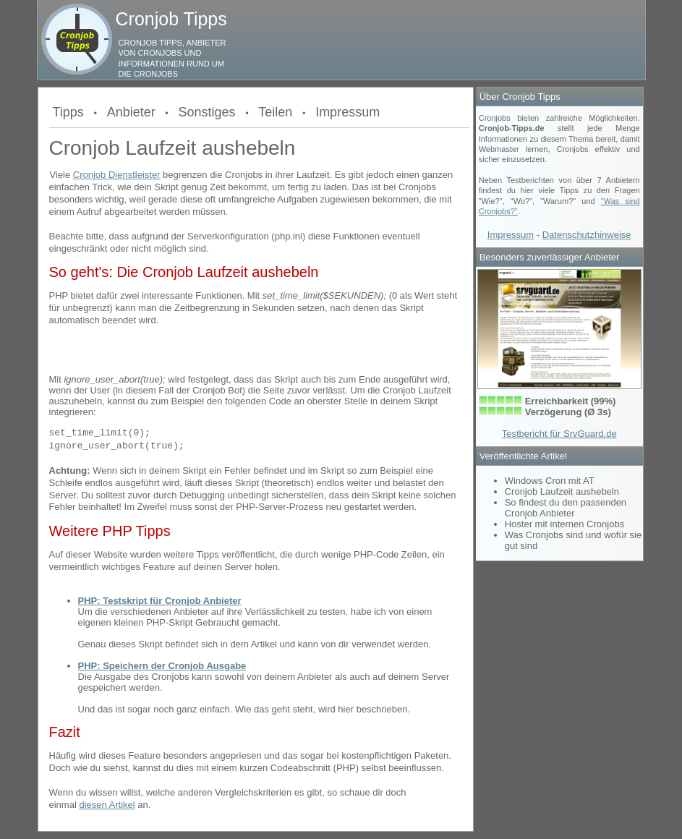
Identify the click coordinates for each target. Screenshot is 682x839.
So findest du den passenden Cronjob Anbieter (565, 508)
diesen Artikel (107, 804)
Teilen (275, 112)
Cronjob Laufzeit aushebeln (562, 491)
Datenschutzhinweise (586, 234)
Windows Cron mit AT (549, 480)
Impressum (347, 112)
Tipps (68, 112)
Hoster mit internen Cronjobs (564, 524)
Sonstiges (206, 112)
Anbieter (131, 112)
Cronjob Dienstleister (117, 174)
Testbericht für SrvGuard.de (559, 433)
